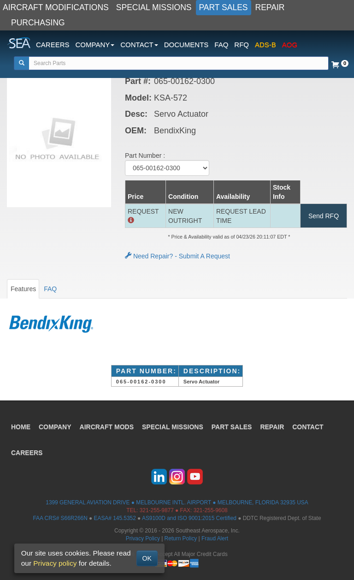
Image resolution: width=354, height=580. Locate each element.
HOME (20, 427)
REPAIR (270, 7)
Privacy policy (55, 563)
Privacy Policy (143, 538)
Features (23, 289)
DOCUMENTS (186, 44)
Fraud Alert (214, 538)
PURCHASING (38, 22)
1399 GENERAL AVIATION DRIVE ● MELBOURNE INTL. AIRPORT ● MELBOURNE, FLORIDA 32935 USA (177, 502)
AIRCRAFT (107, 427)
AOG (289, 44)
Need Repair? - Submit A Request (177, 256)
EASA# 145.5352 (115, 518)
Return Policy (181, 538)
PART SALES (223, 7)
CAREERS (53, 44)
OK (147, 558)
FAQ (221, 44)
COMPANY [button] (95, 44)
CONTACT (307, 427)
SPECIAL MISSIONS (154, 7)
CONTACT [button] (139, 44)
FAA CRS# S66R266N (60, 518)
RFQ (241, 44)
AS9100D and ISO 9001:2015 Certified (189, 518)
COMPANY (55, 427)
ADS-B (265, 44)
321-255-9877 (157, 510)
